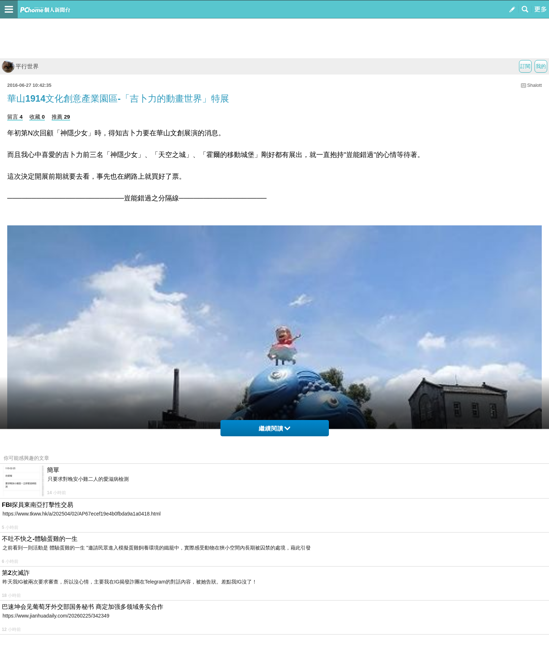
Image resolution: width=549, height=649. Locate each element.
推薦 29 (61, 117)
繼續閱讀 (274, 428)
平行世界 (20, 66)
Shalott (534, 85)
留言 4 (15, 117)
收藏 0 (37, 117)
